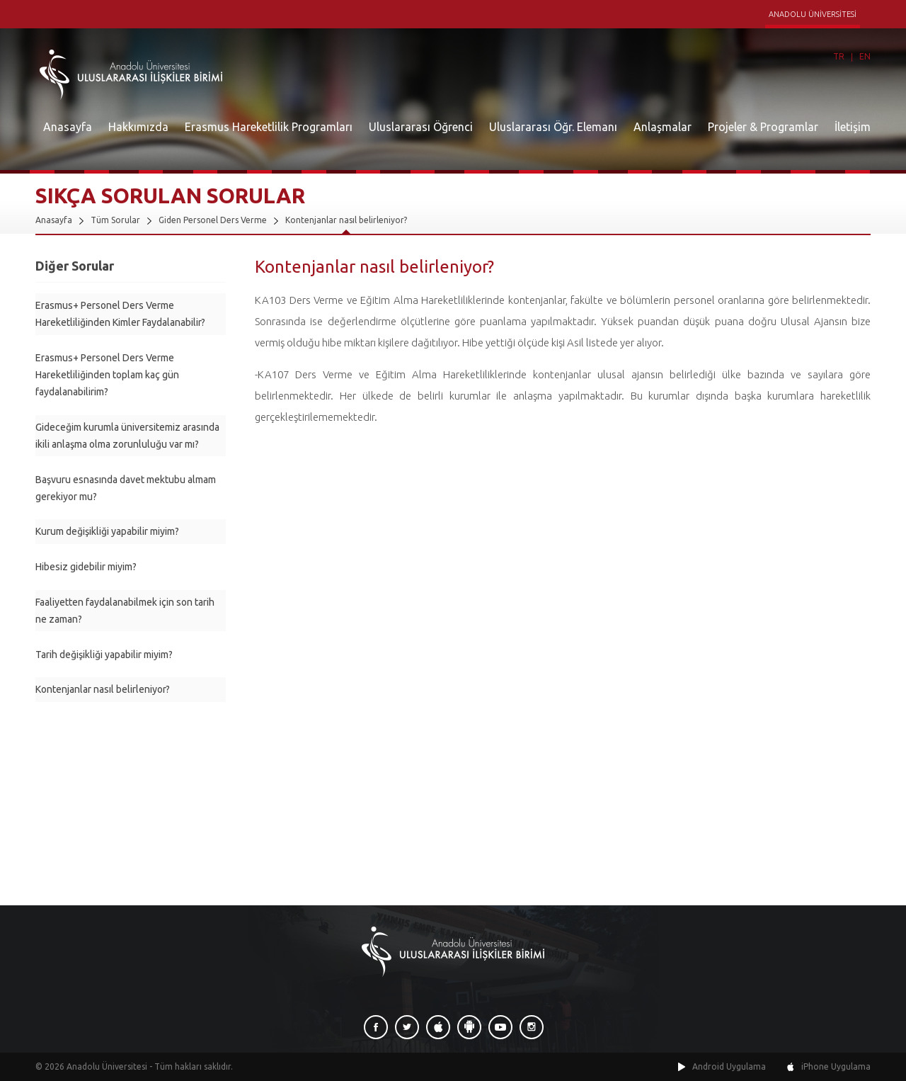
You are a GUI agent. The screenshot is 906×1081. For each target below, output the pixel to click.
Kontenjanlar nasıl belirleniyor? (346, 220)
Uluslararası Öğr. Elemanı (553, 126)
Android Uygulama (729, 1066)
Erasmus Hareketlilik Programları (268, 126)
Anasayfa (67, 126)
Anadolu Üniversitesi (107, 1066)
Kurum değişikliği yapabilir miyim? (107, 531)
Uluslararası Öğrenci (421, 126)
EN (865, 56)
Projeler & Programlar (763, 126)
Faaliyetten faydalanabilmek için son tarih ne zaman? (124, 610)
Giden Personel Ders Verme (213, 220)
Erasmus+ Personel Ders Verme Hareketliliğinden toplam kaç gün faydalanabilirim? (107, 374)
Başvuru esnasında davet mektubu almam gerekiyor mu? (125, 488)
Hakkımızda (138, 126)
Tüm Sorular (115, 220)
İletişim (853, 126)
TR (838, 56)
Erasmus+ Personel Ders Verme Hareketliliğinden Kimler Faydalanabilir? (120, 314)
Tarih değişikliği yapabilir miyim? (104, 654)
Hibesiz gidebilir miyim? (86, 566)
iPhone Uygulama (836, 1066)
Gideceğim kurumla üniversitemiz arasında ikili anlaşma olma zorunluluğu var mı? (127, 435)
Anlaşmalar (662, 126)
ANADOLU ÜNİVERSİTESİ (812, 14)
